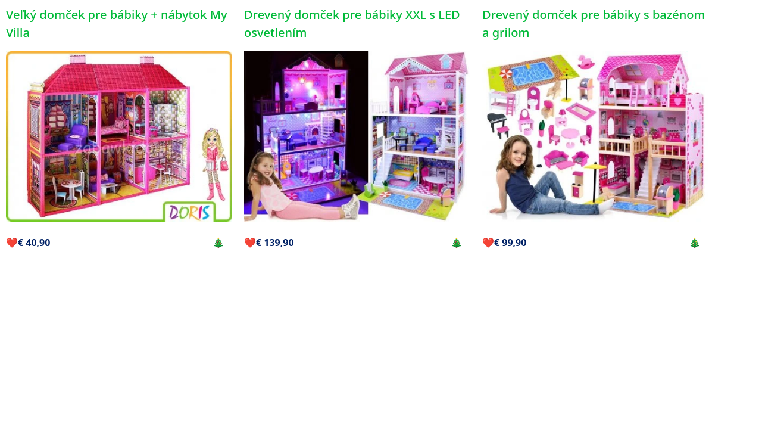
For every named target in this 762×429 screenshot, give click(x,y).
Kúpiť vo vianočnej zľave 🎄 (164, 242)
